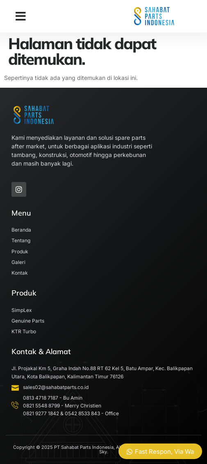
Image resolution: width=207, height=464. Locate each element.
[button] (21, 16)
